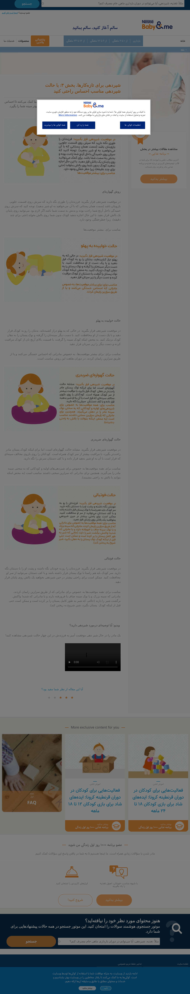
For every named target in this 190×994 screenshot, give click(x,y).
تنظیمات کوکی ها (133, 125)
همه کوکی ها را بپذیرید (54, 125)
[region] (94, 117)
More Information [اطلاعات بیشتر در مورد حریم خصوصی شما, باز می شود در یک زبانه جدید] (68, 115)
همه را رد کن (83, 125)
